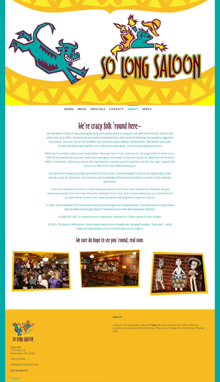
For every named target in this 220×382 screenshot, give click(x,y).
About (15, 378)
